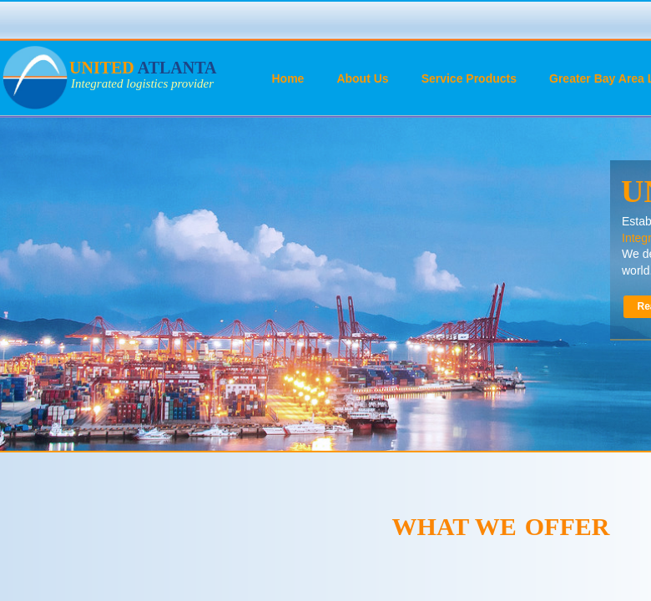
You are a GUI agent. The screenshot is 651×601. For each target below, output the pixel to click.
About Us (362, 78)
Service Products (469, 78)
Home (288, 78)
